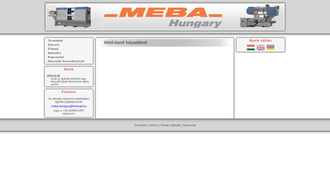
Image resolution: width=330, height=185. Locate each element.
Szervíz (153, 125)
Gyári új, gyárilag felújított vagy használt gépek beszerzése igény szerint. (70, 81)
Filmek (165, 125)
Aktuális (176, 125)
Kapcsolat (189, 125)
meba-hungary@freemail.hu (69, 106)
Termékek (140, 125)
